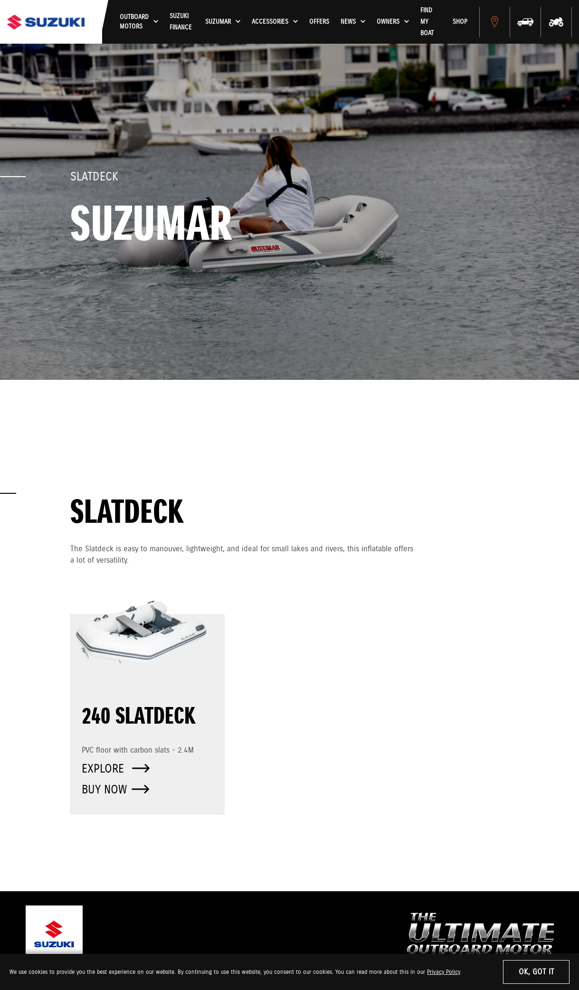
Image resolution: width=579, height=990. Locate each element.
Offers (328, 22)
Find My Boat (439, 22)
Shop (466, 22)
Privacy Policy (443, 972)
